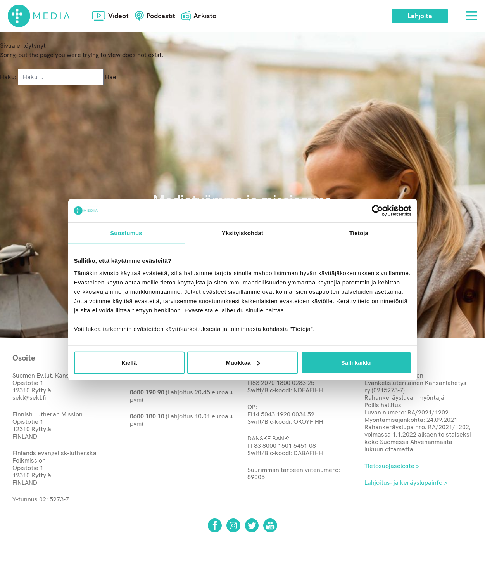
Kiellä (129, 362)
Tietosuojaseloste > (391, 466)
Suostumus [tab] (126, 233)
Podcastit (161, 15)
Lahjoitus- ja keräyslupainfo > (405, 482)
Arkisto (204, 15)
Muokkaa (243, 362)
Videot (118, 15)
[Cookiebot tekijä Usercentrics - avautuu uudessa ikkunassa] (377, 211)
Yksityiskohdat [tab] (242, 233)
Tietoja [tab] (358, 233)
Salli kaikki (356, 362)
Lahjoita (419, 15)
